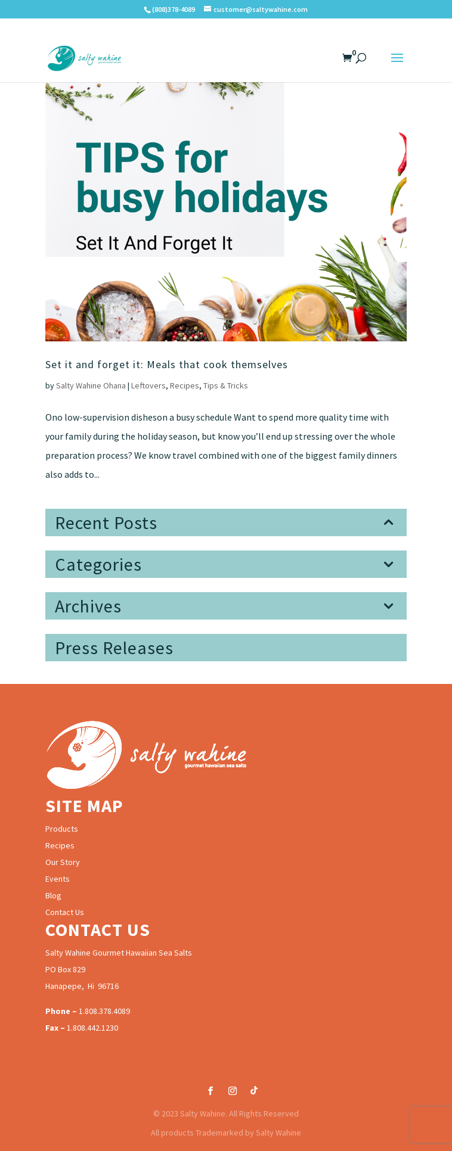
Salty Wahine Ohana (91, 385)
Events (57, 878)
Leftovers (148, 385)
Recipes (184, 385)
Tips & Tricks (225, 385)
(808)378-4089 (173, 9)
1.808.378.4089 (104, 1011)
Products (61, 828)
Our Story (62, 862)
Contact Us (64, 912)
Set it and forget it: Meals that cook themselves (166, 364)
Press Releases (114, 647)
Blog (53, 895)
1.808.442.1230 (92, 1027)
